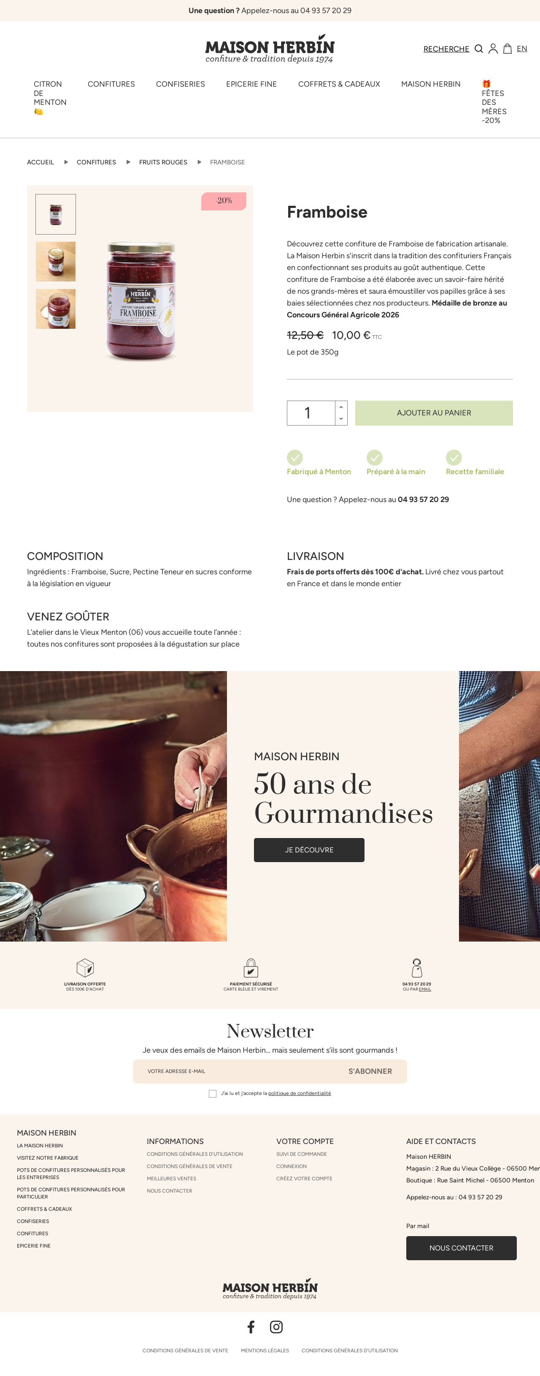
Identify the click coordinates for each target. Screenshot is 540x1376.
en (522, 48)
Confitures (32, 1234)
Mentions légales (265, 1351)
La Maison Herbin (40, 1146)
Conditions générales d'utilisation (195, 1154)
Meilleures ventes (171, 1179)
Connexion (291, 1166)
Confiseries (33, 1221)
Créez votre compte (304, 1179)
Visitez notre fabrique (47, 1158)
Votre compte (305, 1141)
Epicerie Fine (34, 1246)
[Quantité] (311, 413)
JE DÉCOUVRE (309, 850)
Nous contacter (169, 1191)
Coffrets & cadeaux (44, 1209)
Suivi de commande (301, 1154)
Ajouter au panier (434, 413)
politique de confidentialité (299, 1093)
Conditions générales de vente (189, 1166)
